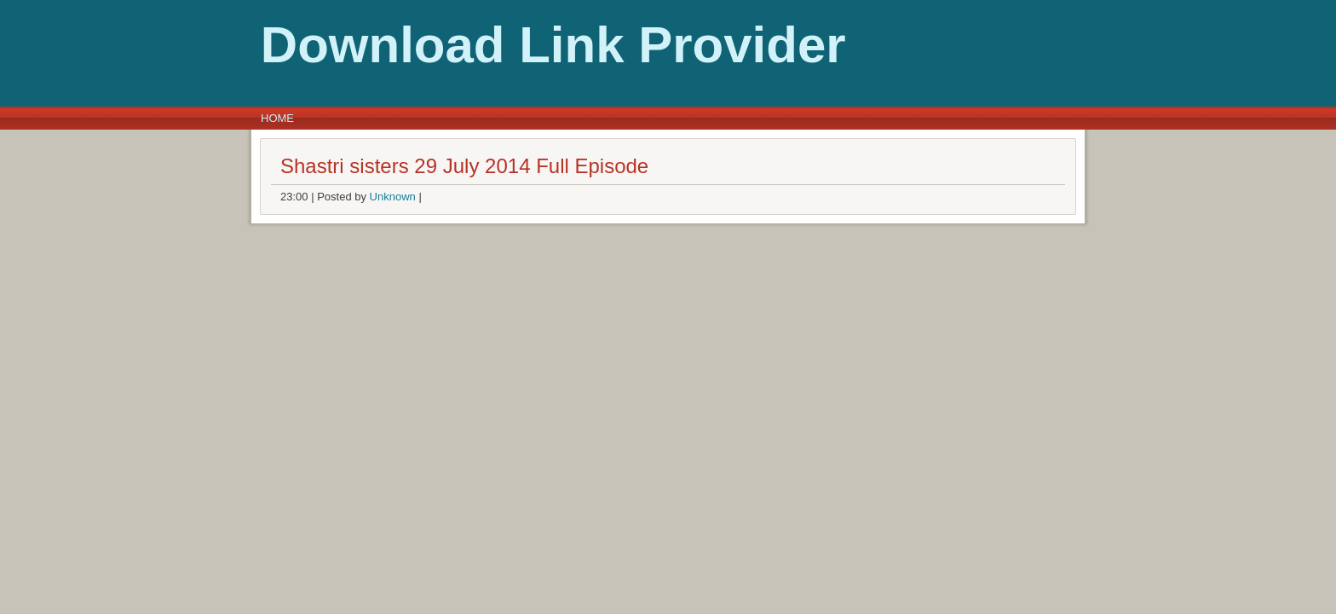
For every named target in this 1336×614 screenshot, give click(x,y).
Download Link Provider (310, 44)
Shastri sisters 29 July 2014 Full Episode (464, 165)
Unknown (393, 196)
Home (277, 118)
